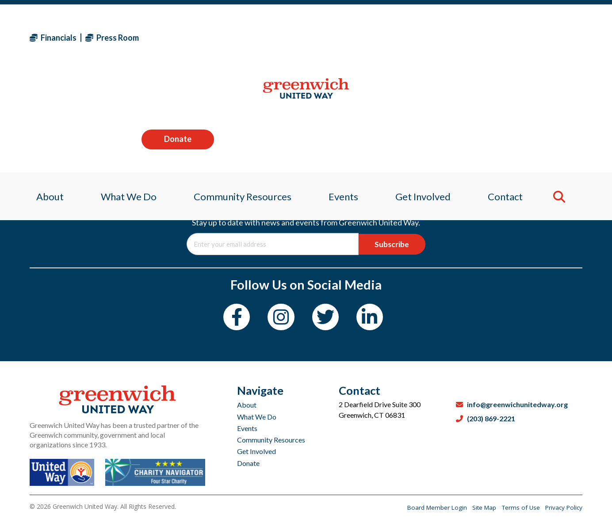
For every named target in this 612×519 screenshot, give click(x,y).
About (246, 405)
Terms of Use (518, 507)
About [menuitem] (43, 95)
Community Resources (271, 439)
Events (247, 428)
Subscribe (389, 244)
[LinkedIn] (374, 318)
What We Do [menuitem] (124, 95)
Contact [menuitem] (510, 95)
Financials (53, 37)
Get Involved (256, 451)
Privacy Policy (562, 507)
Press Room (112, 37)
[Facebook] (232, 318)
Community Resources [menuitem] (241, 95)
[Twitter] (327, 318)
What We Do (256, 416)
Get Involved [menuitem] (426, 95)
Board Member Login (430, 507)
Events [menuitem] (344, 95)
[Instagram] (280, 318)
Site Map (480, 507)
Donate (546, 37)
